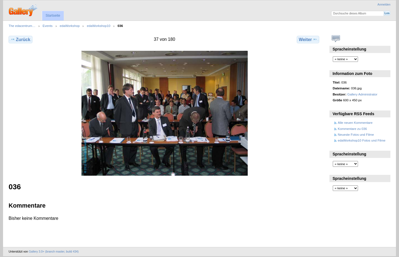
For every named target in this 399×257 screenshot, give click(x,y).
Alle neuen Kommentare (355, 122)
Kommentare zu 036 (352, 128)
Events (48, 25)
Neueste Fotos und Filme (356, 134)
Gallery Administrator (362, 94)
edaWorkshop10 (98, 25)
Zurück (20, 39)
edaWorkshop (70, 25)
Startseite (52, 15)
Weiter (308, 39)
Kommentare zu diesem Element (336, 39)
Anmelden (383, 4)
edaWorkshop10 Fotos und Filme (361, 140)
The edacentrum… (22, 25)
